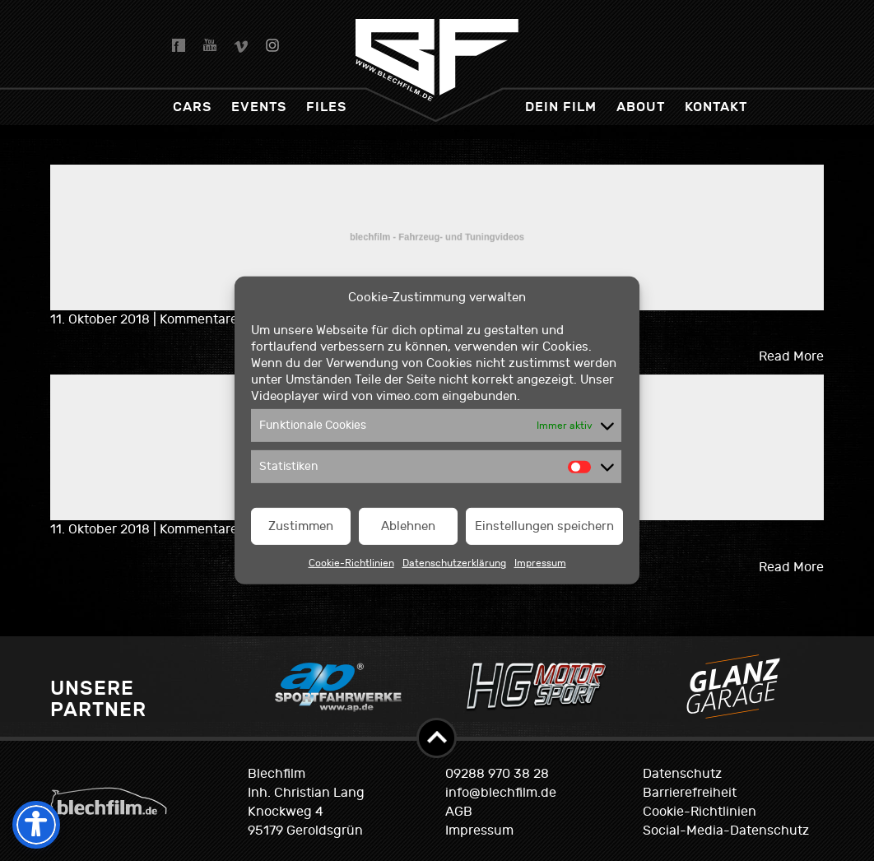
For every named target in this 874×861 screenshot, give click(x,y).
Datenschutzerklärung (454, 563)
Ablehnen (408, 526)
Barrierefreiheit (690, 792)
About (640, 106)
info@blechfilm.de (500, 792)
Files (326, 106)
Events (258, 106)
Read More (791, 356)
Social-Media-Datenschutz (726, 830)
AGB (458, 811)
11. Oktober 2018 (101, 319)
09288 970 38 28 (497, 773)
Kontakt (716, 106)
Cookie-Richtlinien (351, 563)
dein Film (561, 106)
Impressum (540, 563)
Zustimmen (300, 526)
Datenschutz (682, 773)
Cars (192, 106)
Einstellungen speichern (544, 526)
